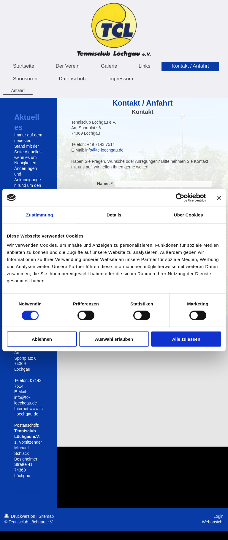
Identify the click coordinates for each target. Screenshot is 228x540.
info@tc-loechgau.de (104, 150)
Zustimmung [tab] (39, 214)
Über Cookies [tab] (188, 214)
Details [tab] (114, 214)
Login (218, 516)
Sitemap (46, 516)
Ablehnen (42, 339)
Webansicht (213, 522)
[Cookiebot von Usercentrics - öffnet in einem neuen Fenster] (180, 197)
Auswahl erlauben (114, 339)
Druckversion (20, 516)
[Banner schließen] (219, 197)
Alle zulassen (186, 339)
